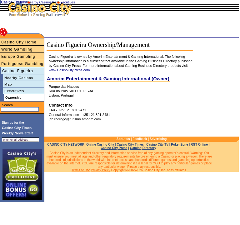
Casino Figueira (17, 71)
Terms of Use (81, 170)
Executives (14, 91)
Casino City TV (157, 144)
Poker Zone (179, 144)
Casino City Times (130, 144)
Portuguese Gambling (22, 64)
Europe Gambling (18, 56)
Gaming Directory (143, 148)
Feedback (139, 139)
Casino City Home (19, 42)
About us (123, 139)
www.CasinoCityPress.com (69, 70)
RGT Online (199, 144)
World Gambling (16, 49)
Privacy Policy (100, 170)
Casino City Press (114, 148)
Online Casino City (100, 144)
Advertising (158, 139)
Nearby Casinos (18, 78)
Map (8, 84)
